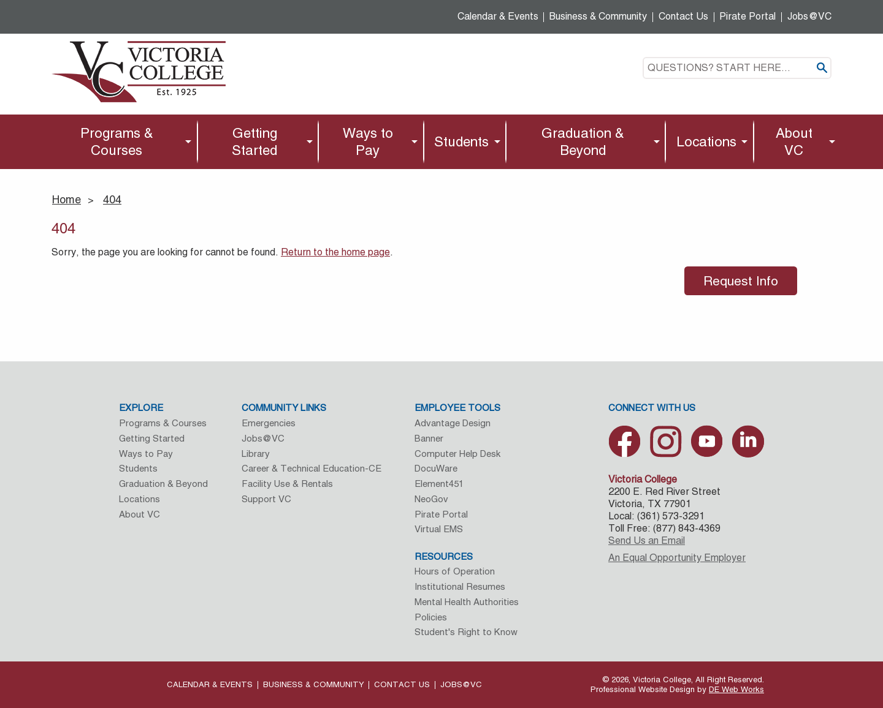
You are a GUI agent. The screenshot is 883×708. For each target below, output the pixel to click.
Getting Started (254, 141)
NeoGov (431, 499)
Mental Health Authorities (467, 602)
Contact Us (683, 16)
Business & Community (598, 16)
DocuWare (436, 468)
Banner (429, 438)
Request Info (740, 280)
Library (256, 453)
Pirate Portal (747, 16)
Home (66, 199)
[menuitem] (119, 142)
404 (112, 199)
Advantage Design (453, 423)
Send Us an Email (646, 540)
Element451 (439, 483)
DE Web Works (736, 689)
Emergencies (269, 423)
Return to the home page (335, 252)
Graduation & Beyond (582, 141)
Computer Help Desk (457, 453)
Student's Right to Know (466, 632)
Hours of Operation (455, 571)
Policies (431, 617)
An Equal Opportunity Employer (677, 557)
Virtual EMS (439, 529)
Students (461, 141)
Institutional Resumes (460, 586)
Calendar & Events (497, 16)
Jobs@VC (809, 16)
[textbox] (737, 68)
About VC (794, 141)
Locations (706, 141)
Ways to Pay (368, 141)
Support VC (266, 499)
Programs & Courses (116, 141)
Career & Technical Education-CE (311, 468)
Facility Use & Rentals (287, 483)
